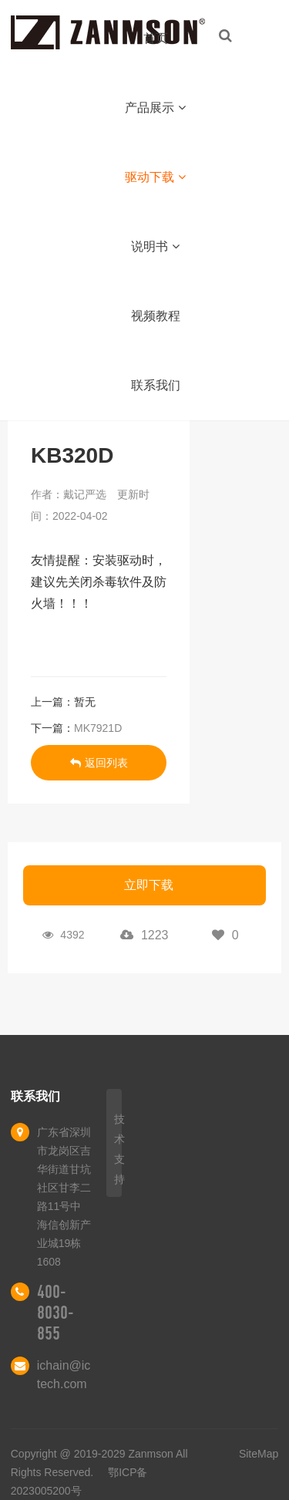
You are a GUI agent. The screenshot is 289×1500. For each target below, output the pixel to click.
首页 (155, 38)
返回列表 (99, 763)
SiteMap (258, 1454)
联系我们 (155, 385)
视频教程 (155, 315)
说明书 (155, 246)
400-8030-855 (55, 1312)
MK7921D (98, 728)
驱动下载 (155, 177)
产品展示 (155, 107)
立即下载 (148, 885)
